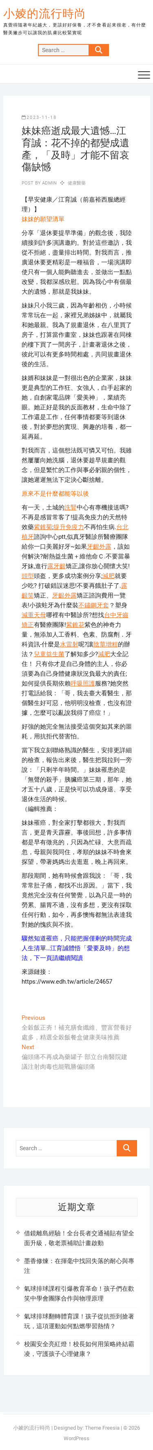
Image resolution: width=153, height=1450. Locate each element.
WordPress (76, 1438)
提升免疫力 (68, 527)
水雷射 (69, 644)
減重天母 (34, 615)
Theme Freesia (102, 1428)
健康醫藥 (77, 183)
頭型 (28, 576)
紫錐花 (75, 624)
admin (49, 183)
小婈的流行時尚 (44, 13)
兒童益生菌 (49, 654)
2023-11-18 (39, 117)
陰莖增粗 (105, 644)
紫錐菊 (43, 527)
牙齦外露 (99, 546)
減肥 (108, 576)
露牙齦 (56, 566)
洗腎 (70, 507)
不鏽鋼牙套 (93, 605)
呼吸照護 (83, 683)
